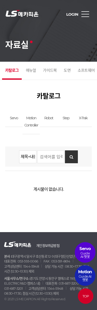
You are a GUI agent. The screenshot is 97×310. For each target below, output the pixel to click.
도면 (67, 70)
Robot (48, 118)
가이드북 (50, 70)
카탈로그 (12, 70)
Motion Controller (31, 121)
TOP (86, 296)
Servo (14, 118)
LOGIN (72, 14)
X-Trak (83, 118)
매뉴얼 (31, 70)
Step (66, 118)
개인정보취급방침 (47, 245)
